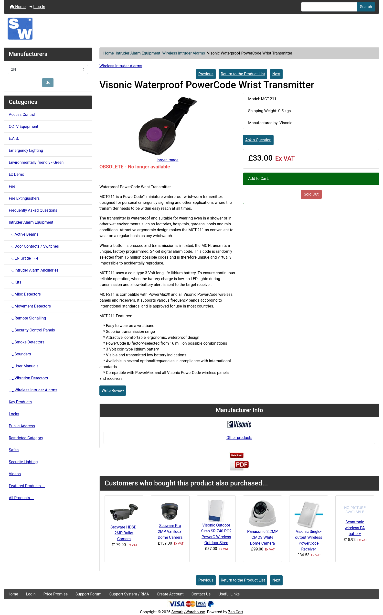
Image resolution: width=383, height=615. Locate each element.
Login (30, 594)
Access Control (22, 114)
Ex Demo (16, 174)
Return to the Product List (243, 74)
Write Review (113, 390)
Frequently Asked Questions (33, 210)
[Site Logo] (191, 29)
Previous (205, 74)
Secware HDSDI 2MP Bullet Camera (124, 533)
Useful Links (229, 594)
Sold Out (311, 194)
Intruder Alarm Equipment (138, 53)
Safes (14, 450)
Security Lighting (23, 462)
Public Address (22, 426)
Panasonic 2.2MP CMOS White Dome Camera (262, 537)
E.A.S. (14, 138)
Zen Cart (235, 612)
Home (18, 6)
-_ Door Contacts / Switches (34, 246)
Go (47, 82)
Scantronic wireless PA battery (355, 528)
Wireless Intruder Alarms (183, 53)
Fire (12, 186)
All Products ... (21, 497)
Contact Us (201, 594)
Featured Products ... (27, 485)
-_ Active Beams (23, 234)
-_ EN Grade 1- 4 (23, 258)
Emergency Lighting (26, 150)
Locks (14, 414)
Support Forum (88, 594)
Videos (15, 474)
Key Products (20, 402)
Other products (239, 437)
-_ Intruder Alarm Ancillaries (34, 270)
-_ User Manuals (23, 366)
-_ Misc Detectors (25, 294)
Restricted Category (26, 438)
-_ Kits (15, 282)
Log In (37, 6)
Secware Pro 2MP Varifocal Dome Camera (170, 531)
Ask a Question (258, 140)
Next (276, 74)
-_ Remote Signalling (27, 318)
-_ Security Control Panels (32, 330)
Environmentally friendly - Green (36, 162)
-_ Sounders (20, 354)
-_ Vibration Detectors (28, 378)
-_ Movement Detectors (30, 306)
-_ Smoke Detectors (26, 342)
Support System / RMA (129, 594)
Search (366, 6)
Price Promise (55, 594)
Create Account (170, 594)
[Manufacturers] (48, 69)
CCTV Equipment (23, 126)
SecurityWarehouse (188, 612)
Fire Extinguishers (24, 198)
